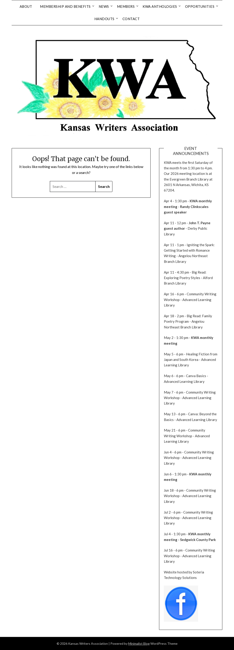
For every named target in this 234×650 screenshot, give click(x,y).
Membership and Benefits (65, 6)
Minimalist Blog (139, 643)
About (26, 6)
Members (126, 6)
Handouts (104, 19)
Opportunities (200, 6)
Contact (131, 19)
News (104, 6)
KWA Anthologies (160, 6)
